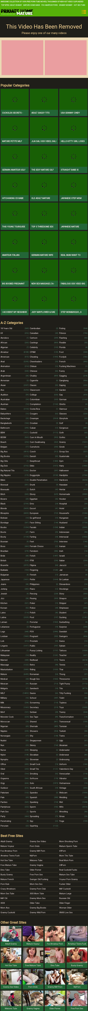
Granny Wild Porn (37, 912)
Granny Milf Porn (37, 851)
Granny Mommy (65, 5)
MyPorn (33, 855)
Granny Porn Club (38, 889)
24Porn (62, 865)
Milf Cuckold (65, 889)
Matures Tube (36, 860)
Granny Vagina (36, 865)
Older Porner (35, 870)
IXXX (3, 903)
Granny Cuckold (8, 912)
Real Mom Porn (66, 860)
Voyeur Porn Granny (68, 879)
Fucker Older (65, 884)
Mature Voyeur (7, 846)
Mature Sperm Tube (68, 846)
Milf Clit (4, 898)
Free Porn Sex (36, 874)
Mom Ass (5, 908)
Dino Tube (5, 870)
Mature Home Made (31, 5)
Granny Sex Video (38, 841)
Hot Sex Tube (79, 5)
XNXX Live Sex (66, 912)
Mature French (7, 879)
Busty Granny (7, 874)
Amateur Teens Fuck (10, 855)
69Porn (62, 851)
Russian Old (64, 898)
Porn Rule (5, 884)
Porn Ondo (35, 846)
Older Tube (35, 903)
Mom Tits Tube (66, 855)
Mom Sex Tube (7, 893)
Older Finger (64, 903)
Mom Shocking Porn (68, 841)
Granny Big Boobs (38, 908)
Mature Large (65, 893)
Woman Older (65, 908)
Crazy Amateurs (8, 889)
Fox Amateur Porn (49, 5)
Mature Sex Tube (67, 874)
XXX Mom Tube (37, 893)
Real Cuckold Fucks (68, 870)
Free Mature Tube (9, 865)
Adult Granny (16, 5)
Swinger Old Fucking (39, 879)
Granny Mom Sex (37, 898)
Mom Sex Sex (36, 884)
